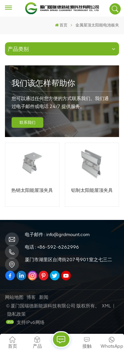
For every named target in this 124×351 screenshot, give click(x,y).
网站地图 (14, 297)
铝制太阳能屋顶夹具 (92, 190)
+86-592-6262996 (58, 247)
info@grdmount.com (68, 234)
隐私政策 (16, 314)
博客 (31, 297)
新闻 (43, 297)
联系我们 (27, 122)
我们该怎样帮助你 (43, 83)
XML (106, 306)
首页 (61, 25)
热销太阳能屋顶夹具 (32, 190)
